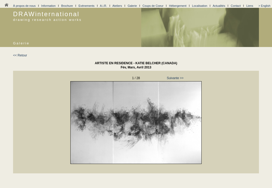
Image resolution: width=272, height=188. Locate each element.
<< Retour (20, 55)
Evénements (86, 5)
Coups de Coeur (153, 5)
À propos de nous (24, 5)
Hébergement (177, 5)
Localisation (199, 5)
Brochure (67, 5)
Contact (236, 5)
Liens (249, 5)
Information (48, 5)
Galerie (132, 5)
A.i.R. (103, 5)
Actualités (219, 5)
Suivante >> (175, 78)
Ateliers (117, 5)
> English (264, 5)
